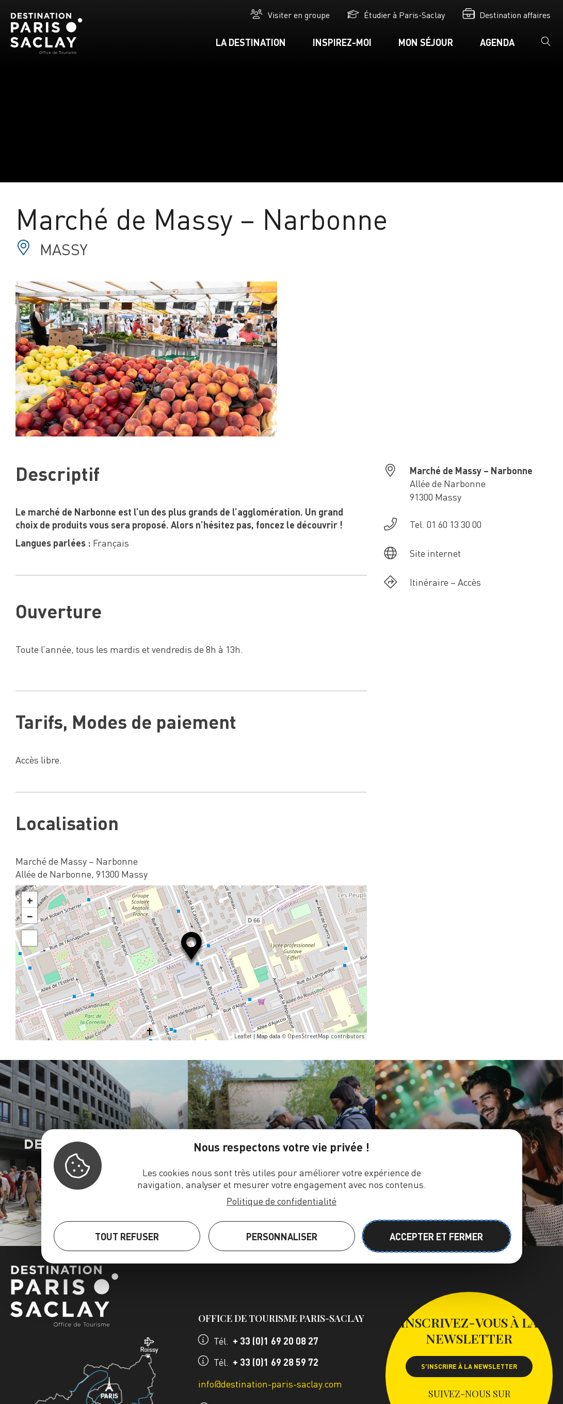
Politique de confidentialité (281, 1201)
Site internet (435, 553)
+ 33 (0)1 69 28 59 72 (275, 1362)
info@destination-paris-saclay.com (270, 1384)
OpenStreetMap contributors (325, 1036)
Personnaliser (281, 1236)
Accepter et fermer (436, 1236)
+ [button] (30, 899)
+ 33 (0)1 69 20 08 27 (275, 1341)
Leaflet (243, 1036)
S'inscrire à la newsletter (469, 1366)
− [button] (30, 915)
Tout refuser (127, 1236)
